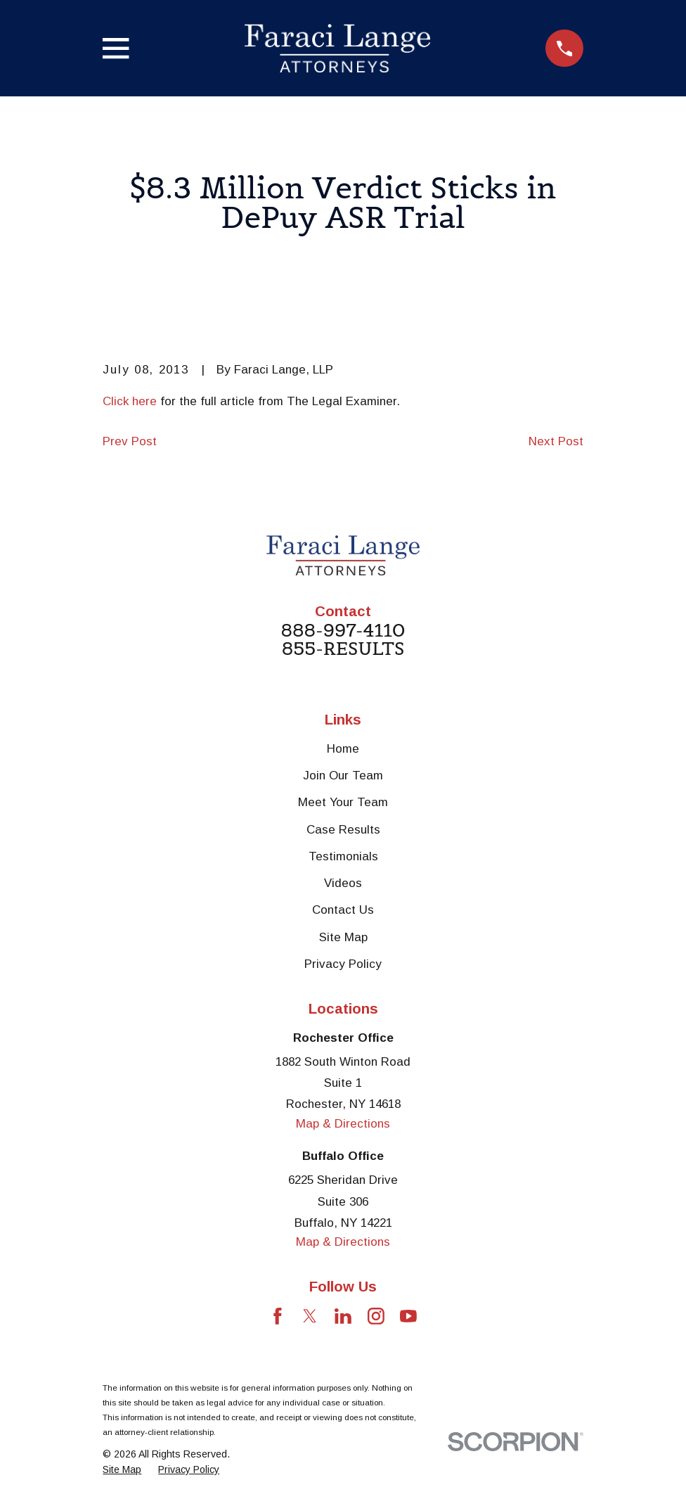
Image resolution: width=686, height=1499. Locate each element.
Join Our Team (343, 775)
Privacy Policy (343, 964)
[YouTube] (408, 1316)
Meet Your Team (343, 802)
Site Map (343, 937)
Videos (343, 883)
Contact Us (343, 910)
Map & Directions (343, 1123)
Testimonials (343, 856)
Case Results (343, 829)
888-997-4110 (342, 631)
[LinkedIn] (343, 1316)
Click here (130, 401)
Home (343, 748)
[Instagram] (376, 1316)
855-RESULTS (343, 649)
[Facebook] (277, 1316)
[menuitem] (122, 1470)
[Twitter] (310, 1316)
